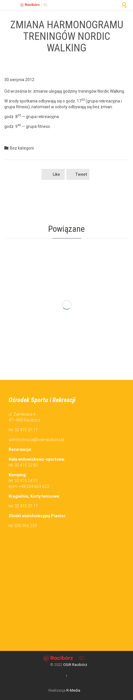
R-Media (73, 690)
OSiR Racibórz (75, 664)
